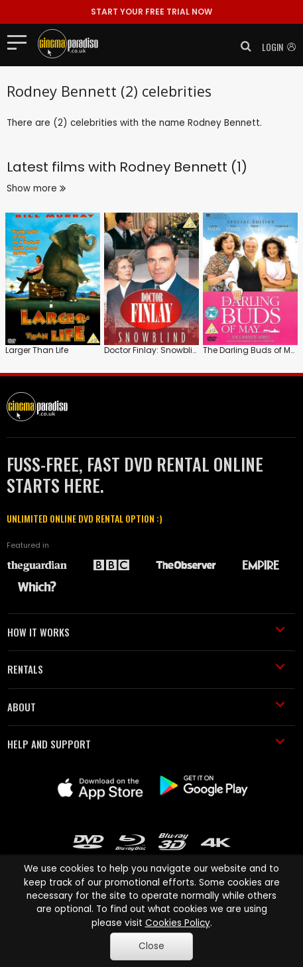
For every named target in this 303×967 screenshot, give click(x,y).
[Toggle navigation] (21, 42)
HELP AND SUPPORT (146, 744)
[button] (242, 46)
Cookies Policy (177, 923)
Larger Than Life (36, 350)
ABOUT (146, 706)
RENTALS (146, 669)
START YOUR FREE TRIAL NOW (151, 11)
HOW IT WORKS (146, 632)
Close (151, 946)
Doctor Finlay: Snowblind (154, 350)
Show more (36, 188)
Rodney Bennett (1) (183, 167)
